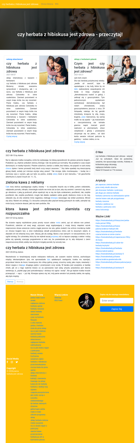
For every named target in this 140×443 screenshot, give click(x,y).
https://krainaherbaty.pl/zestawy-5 (110, 254)
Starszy (10, 282)
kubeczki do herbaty (39, 384)
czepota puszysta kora (40, 392)
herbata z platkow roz (104, 204)
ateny (55, 174)
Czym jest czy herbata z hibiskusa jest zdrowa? (89, 67)
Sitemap (57, 298)
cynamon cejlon (37, 359)
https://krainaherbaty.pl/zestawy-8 (110, 268)
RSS (56, 4)
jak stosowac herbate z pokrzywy (109, 190)
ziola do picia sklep (38, 328)
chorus (8, 168)
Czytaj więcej (11, 136)
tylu (48, 259)
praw (83, 117)
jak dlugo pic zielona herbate (107, 193)
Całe (7, 187)
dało (76, 89)
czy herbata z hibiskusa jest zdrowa (20, 4)
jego (23, 265)
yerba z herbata (37, 325)
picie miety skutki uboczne (106, 187)
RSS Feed (58, 300)
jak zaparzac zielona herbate (107, 184)
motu (58, 223)
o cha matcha (36, 323)
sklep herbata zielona (39, 420)
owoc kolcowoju (102, 210)
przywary (55, 236)
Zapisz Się (116, 309)
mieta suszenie (37, 423)
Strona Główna (47, 4)
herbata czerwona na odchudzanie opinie (112, 196)
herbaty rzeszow (102, 201)
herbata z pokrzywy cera (106, 207)
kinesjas (54, 198)
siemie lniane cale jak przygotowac (110, 198)
